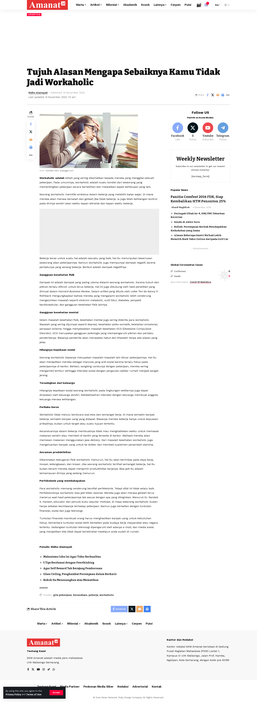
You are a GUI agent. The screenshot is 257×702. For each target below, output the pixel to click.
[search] (211, 5)
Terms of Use (33, 694)
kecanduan (80, 595)
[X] (193, 131)
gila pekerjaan (62, 595)
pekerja (93, 595)
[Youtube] (208, 131)
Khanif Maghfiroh (181, 206)
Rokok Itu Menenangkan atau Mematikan (71, 580)
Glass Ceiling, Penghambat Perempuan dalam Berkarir (81, 574)
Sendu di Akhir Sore (187, 221)
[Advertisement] (128, 41)
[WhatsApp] (53, 669)
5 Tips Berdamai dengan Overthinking (69, 562)
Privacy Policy (13, 694)
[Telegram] (223, 131)
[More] (228, 95)
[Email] (217, 95)
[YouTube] (38, 669)
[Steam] (48, 669)
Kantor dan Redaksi (180, 639)
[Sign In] (199, 5)
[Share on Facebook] (207, 95)
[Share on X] (212, 95)
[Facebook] (178, 131)
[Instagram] (43, 669)
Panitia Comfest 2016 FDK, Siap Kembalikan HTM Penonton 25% (199, 198)
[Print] (222, 95)
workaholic (107, 595)
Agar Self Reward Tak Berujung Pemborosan (73, 568)
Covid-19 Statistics (200, 281)
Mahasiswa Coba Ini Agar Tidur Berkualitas (73, 556)
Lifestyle (34, 14)
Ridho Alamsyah (38, 92)
